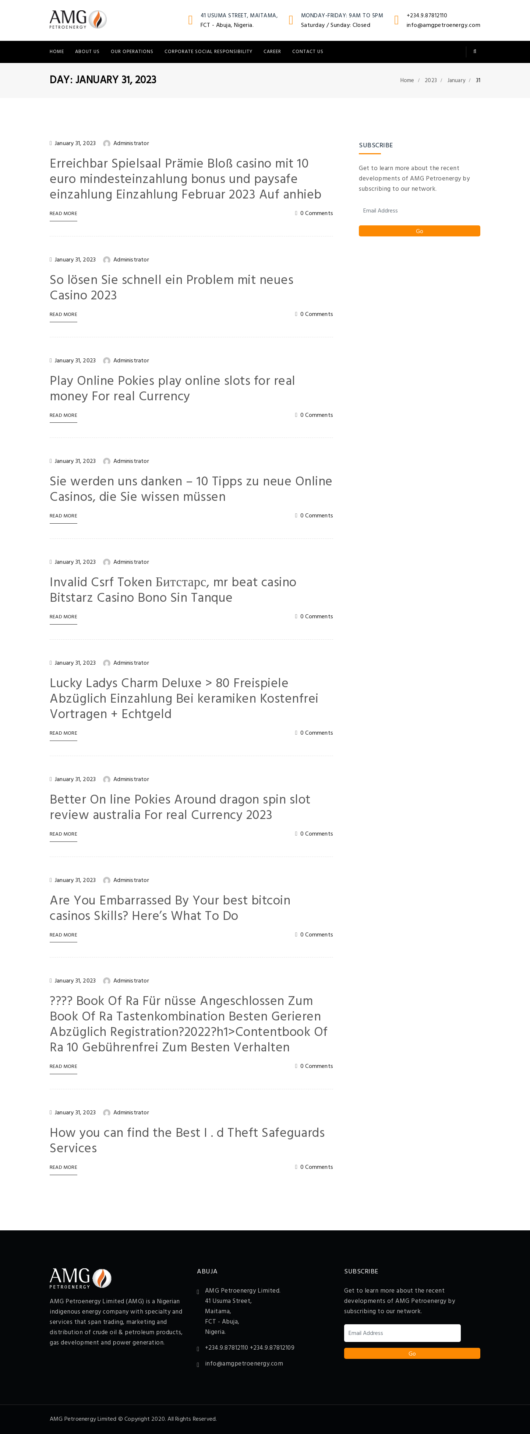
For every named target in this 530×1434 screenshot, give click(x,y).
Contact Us (308, 52)
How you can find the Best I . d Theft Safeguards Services (187, 1141)
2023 (431, 80)
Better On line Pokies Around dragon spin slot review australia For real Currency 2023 (180, 808)
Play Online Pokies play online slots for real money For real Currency (173, 389)
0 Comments (316, 213)
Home (57, 52)
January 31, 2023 (75, 143)
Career (272, 52)
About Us (87, 52)
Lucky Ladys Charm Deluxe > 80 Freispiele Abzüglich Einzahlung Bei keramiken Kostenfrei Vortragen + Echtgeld (184, 699)
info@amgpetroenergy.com (444, 25)
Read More (63, 214)
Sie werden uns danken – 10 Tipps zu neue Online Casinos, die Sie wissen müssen (191, 490)
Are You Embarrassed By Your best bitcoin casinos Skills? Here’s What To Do (170, 909)
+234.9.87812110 (427, 15)
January (456, 80)
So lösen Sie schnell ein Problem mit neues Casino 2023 (171, 288)
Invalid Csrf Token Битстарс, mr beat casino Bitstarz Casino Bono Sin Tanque (173, 591)
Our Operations (132, 52)
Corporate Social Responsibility (208, 52)
